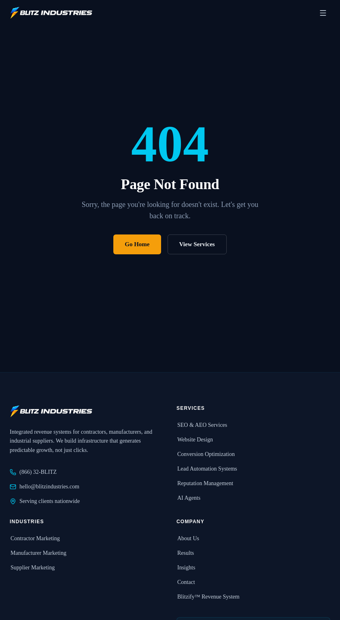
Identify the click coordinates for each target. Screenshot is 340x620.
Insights (185, 568)
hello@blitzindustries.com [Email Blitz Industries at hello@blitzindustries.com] (44, 487)
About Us (187, 538)
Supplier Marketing (32, 568)
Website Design (194, 440)
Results (185, 553)
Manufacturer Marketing (38, 553)
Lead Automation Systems (206, 469)
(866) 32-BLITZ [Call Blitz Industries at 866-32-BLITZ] (33, 472)
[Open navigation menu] (323, 13)
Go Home (137, 244)
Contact (185, 582)
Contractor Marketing (35, 538)
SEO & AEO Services (201, 425)
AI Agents (188, 498)
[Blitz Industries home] (51, 12)
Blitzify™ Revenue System (208, 597)
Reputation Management (204, 483)
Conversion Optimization (205, 454)
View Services (197, 244)
